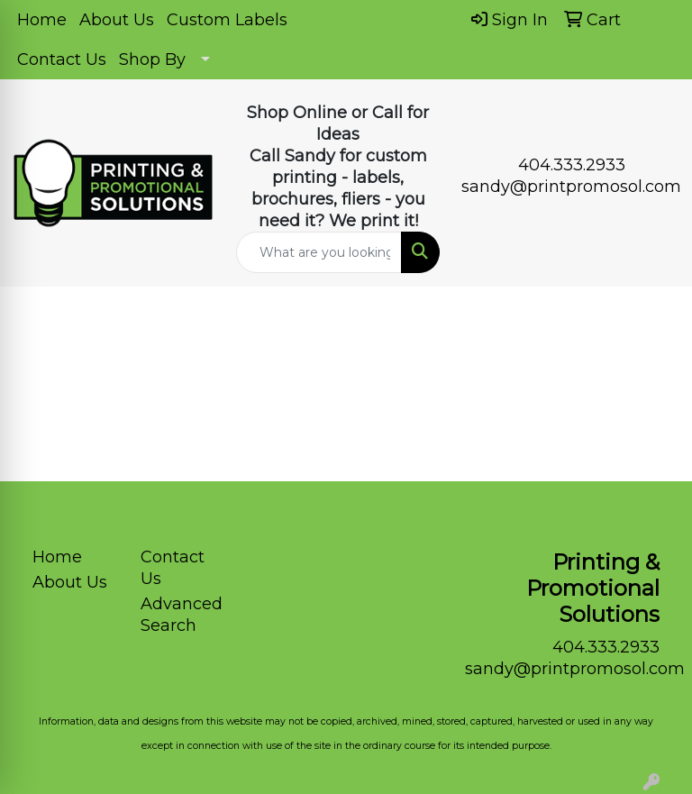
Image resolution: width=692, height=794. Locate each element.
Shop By (152, 59)
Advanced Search (182, 614)
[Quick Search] (319, 252)
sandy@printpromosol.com (571, 186)
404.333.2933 (571, 165)
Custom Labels (227, 20)
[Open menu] (656, 314)
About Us (116, 20)
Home (42, 20)
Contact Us (61, 59)
